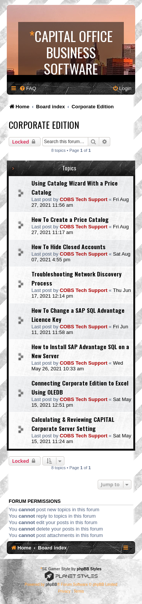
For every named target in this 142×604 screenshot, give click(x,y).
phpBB (51, 584)
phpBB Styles (89, 569)
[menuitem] (27, 88)
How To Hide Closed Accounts (68, 246)
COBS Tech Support (84, 199)
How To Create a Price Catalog (70, 219)
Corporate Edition (44, 124)
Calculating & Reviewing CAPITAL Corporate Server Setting (72, 424)
